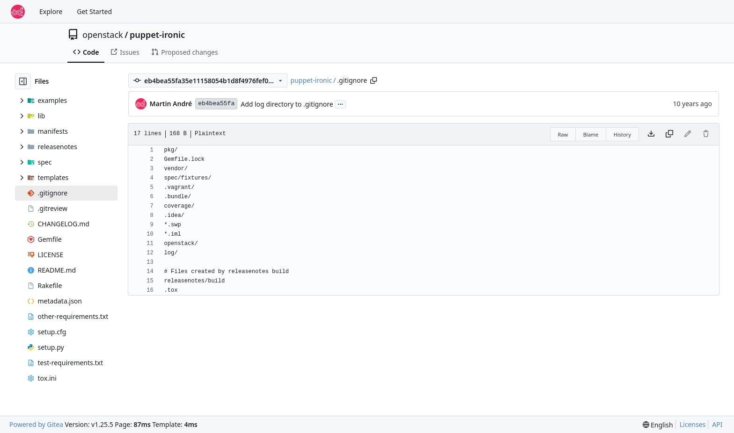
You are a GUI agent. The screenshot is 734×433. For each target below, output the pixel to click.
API (717, 424)
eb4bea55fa (216, 103)
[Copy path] (373, 80)
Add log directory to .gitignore (287, 104)
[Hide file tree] (23, 81)
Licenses (693, 424)
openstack (102, 34)
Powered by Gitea (36, 424)
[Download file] (651, 134)
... (340, 103)
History (622, 134)
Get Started (94, 11)
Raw (563, 134)
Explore (50, 11)
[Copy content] (669, 134)
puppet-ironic (157, 34)
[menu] (658, 424)
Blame (591, 134)
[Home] (18, 11)
